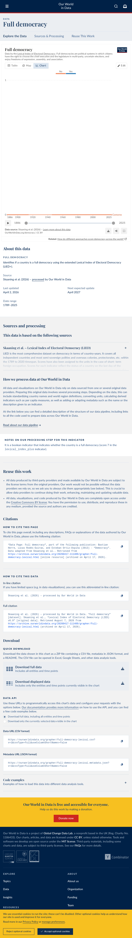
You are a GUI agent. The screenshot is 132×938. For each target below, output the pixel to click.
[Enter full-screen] (124, 231)
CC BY (40, 233)
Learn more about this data (56, 229)
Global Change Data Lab (58, 839)
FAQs (78, 851)
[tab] (12, 66)
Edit (123, 65)
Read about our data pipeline (22, 425)
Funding (72, 903)
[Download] (108, 231)
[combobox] (116, 6)
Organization (75, 895)
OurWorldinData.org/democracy (20, 233)
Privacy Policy (30, 922)
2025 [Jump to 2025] (122, 223)
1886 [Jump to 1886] (17, 223)
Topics (7, 887)
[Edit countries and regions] (121, 66)
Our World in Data (66, 6)
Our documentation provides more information (50, 712)
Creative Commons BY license (29, 503)
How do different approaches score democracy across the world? (90, 239)
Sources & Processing (49, 36)
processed (38, 279)
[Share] (116, 231)
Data (6, 895)
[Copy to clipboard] (117, 547)
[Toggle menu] (7, 6)
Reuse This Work (83, 36)
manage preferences (53, 922)
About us (73, 887)
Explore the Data (15, 36)
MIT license (68, 847)
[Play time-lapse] (8, 223)
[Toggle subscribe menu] (125, 6)
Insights (7, 903)
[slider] (26, 223)
